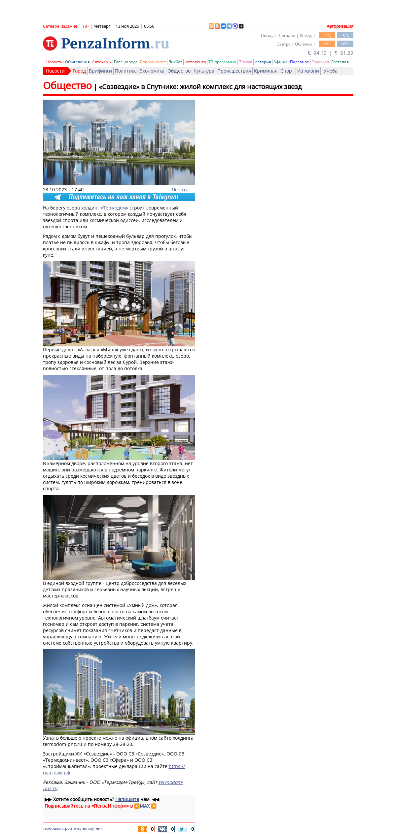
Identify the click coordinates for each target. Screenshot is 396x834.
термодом (52, 828)
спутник (95, 828)
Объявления (77, 62)
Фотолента (195, 62)
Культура (204, 71)
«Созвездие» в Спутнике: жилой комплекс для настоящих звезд (200, 86)
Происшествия (234, 71)
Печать (180, 189)
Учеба (331, 71)
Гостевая (340, 62)
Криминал (265, 71)
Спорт (287, 71)
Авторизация (340, 26)
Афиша (280, 62)
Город (79, 71)
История (263, 62)
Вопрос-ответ (153, 62)
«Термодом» (114, 208)
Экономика (152, 71)
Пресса (245, 62)
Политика (126, 71)
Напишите (127, 799)
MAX (145, 806)
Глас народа (126, 62)
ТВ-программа (222, 62)
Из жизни (308, 71)
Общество (179, 71)
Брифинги (100, 71)
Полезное (299, 62)
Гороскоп (320, 62)
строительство (74, 828)
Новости (54, 62)
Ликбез (175, 62)
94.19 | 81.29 (330, 52)
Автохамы (102, 62)
